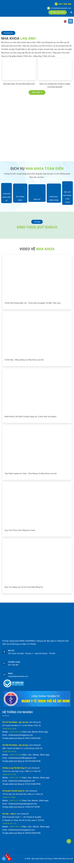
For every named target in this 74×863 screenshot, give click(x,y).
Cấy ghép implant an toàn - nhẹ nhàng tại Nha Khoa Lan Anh (31, 473)
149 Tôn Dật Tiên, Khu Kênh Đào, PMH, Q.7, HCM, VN (22, 794)
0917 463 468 (63, 4)
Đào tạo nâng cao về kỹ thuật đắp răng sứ (24, 587)
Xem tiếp (37, 92)
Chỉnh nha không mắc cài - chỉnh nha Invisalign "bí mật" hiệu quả (33, 303)
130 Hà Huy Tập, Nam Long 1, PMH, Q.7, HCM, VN (21, 771)
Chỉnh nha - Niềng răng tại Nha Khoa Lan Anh (24, 360)
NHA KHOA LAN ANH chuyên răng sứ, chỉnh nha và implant (30, 417)
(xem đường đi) (35, 722)
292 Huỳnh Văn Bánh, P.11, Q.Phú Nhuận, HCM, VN (21, 725)
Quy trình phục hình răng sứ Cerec (20, 530)
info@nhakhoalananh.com (59, 8)
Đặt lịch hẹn (58, 12)
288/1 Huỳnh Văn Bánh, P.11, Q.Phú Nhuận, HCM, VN (22, 748)
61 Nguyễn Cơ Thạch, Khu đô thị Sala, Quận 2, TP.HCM (23, 820)
